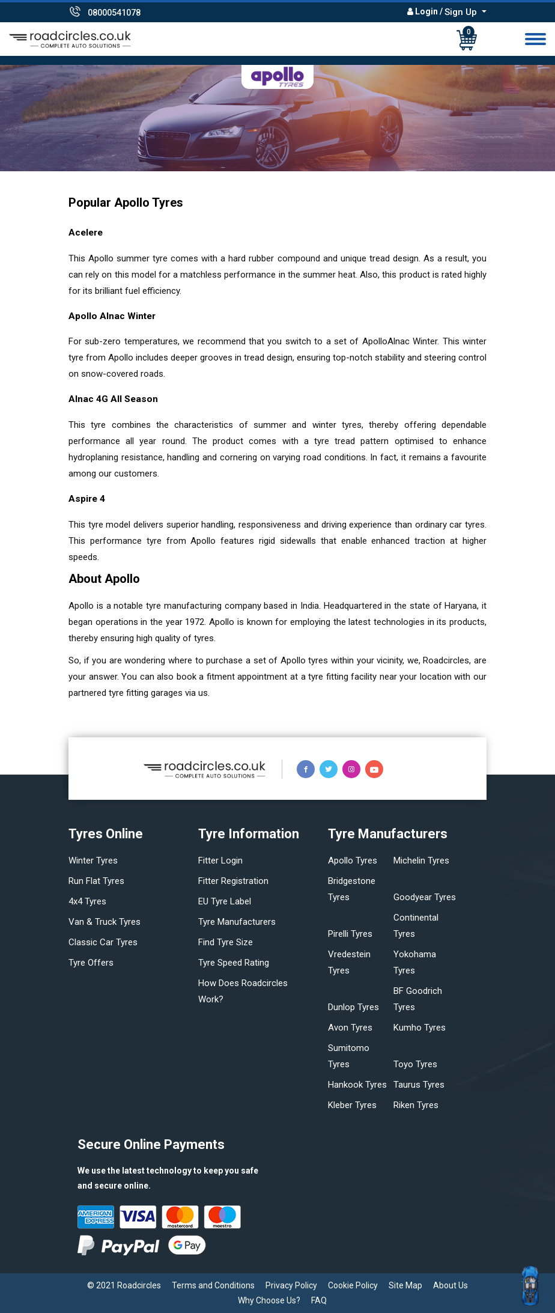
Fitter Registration (233, 881)
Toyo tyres (415, 1064)
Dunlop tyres (353, 1007)
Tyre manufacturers (237, 921)
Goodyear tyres (424, 897)
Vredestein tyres (349, 962)
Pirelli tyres (350, 933)
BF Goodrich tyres (417, 999)
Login (426, 11)
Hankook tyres (357, 1084)
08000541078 (114, 12)
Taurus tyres (418, 1084)
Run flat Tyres (96, 881)
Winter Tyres (93, 860)
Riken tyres (415, 1105)
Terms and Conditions (213, 1285)
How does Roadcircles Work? (243, 991)
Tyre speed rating (233, 962)
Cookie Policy (353, 1285)
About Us (450, 1285)
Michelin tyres (421, 860)
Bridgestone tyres (351, 889)
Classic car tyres (103, 942)
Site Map (405, 1285)
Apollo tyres (352, 860)
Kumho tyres (419, 1027)
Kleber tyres (352, 1105)
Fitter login (220, 860)
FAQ (319, 1300)
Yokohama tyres (414, 962)
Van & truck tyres (104, 921)
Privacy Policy (291, 1285)
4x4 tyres (87, 901)
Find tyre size (225, 942)
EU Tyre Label (224, 901)
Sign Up (461, 12)
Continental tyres (415, 925)
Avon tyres (350, 1027)
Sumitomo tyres (348, 1056)
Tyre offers (91, 962)
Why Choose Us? (269, 1300)
